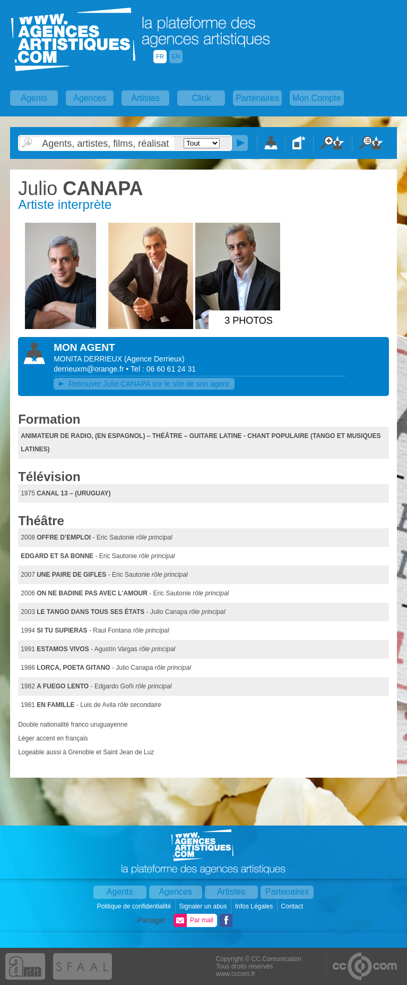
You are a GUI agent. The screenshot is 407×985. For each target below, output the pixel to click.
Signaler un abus (203, 906)
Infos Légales (255, 906)
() (154, 359)
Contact (293, 906)
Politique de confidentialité (135, 906)
